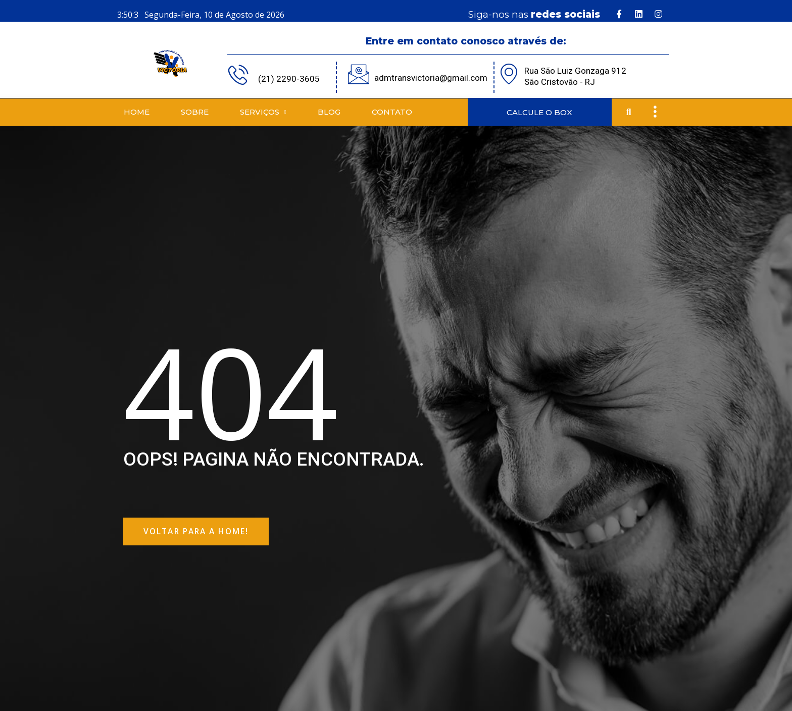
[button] (628, 112)
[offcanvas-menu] (655, 112)
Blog (329, 112)
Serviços (263, 112)
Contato (392, 112)
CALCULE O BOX (539, 112)
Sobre (195, 112)
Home (137, 112)
